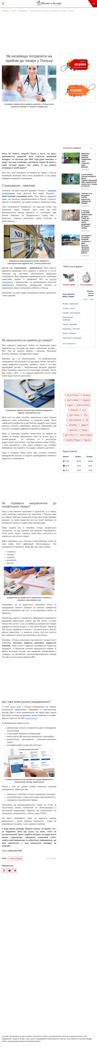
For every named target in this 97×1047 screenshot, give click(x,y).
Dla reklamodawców (54, 1002)
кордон (70, 405)
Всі (91, 148)
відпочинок (73, 430)
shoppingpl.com (78, 1025)
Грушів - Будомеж (69, 324)
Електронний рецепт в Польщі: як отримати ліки (37, 972)
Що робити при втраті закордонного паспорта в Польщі (35, 928)
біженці (84, 430)
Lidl (86, 420)
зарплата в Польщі (73, 440)
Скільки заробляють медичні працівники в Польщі (37, 942)
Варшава (87, 440)
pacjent (28, 718)
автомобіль (72, 425)
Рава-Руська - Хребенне (68, 318)
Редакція (67, 1002)
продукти (84, 425)
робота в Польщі (83, 405)
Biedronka (74, 410)
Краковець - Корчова (71, 329)
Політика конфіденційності (35, 1002)
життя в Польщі (16, 858)
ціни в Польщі (74, 415)
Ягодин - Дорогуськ (70, 303)
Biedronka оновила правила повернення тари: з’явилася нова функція (86, 160)
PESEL (52, 442)
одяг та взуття (70, 435)
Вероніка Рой (15, 851)
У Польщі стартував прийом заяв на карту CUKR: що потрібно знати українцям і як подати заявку (86, 219)
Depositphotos (64, 1022)
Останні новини (72, 148)
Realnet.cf (56, 1022)
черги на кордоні (86, 435)
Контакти (77, 1002)
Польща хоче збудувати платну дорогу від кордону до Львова (86, 198)
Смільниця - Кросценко (71, 338)
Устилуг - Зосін (68, 308)
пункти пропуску (75, 420)
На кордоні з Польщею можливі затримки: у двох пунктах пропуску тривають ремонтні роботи (86, 244)
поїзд (86, 415)
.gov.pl (35, 718)
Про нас (19, 1002)
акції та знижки (72, 400)
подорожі (86, 400)
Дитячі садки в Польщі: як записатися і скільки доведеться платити (35, 958)
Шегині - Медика (69, 333)
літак (84, 410)
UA (94, 4)
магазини (86, 395)
